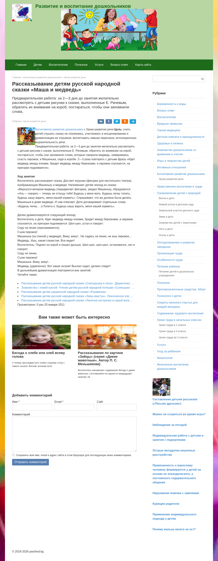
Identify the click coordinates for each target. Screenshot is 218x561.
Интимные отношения (171, 167)
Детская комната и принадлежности (180, 136)
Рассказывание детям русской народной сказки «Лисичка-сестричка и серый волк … (77, 300)
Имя (16, 401)
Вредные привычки (169, 123)
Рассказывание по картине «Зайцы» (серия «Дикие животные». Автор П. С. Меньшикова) (100, 358)
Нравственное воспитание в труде (179, 186)
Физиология (165, 357)
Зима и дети (166, 216)
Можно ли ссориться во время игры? (179, 414)
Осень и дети (166, 235)
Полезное (81, 64)
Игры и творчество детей (173, 160)
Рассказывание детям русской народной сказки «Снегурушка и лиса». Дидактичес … (77, 283)
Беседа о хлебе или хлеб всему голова (38, 354)
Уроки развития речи (34, 121)
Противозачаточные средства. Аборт (181, 289)
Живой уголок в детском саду (176, 204)
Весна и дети (166, 198)
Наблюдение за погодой (170, 424)
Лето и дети (166, 228)
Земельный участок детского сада (179, 210)
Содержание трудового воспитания (180, 313)
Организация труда (169, 253)
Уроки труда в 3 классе (172, 331)
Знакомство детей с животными (177, 222)
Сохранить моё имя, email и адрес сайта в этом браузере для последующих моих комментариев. (74, 455)
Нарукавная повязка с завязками (176, 493)
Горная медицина (168, 130)
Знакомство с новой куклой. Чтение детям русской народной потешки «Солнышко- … (77, 287)
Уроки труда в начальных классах (179, 319)
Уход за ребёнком (168, 351)
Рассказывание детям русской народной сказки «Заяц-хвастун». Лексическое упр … (77, 296)
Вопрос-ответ (119, 64)
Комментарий (21, 414)
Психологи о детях (169, 295)
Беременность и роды (171, 103)
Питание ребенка (168, 266)
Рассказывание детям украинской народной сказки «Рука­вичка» (63, 291)
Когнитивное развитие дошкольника (59, 129)
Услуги (99, 64)
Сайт (100, 401)
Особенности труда (170, 259)
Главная (21, 64)
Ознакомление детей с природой (179, 193)
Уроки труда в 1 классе (172, 325)
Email (58, 401)
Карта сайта (143, 64)
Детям (38, 64)
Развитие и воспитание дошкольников (83, 6)
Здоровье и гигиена (170, 143)
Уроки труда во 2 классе (173, 337)
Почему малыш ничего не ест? (174, 529)
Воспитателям (58, 64)
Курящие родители (166, 503)
